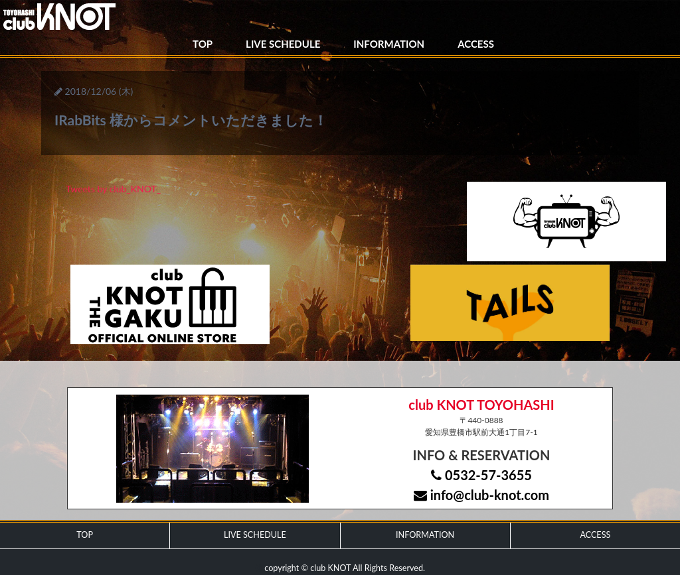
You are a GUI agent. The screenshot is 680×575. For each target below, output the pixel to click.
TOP (202, 44)
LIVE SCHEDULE (283, 44)
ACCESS (476, 44)
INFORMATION (388, 44)
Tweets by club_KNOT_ (113, 188)
